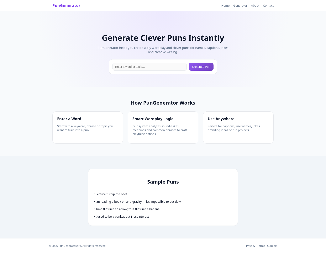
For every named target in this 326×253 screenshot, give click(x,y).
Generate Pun (201, 66)
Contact (268, 5)
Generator (240, 5)
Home (225, 5)
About (255, 5)
